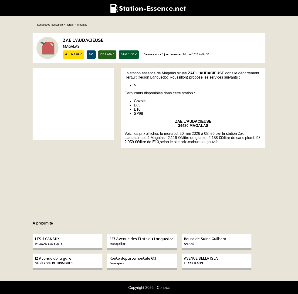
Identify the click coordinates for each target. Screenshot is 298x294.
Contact (163, 288)
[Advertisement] (73, 103)
